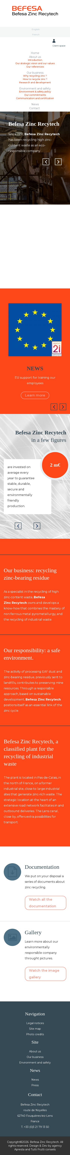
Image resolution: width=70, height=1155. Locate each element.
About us (35, 56)
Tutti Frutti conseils (43, 1149)
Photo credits (35, 1034)
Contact (34, 108)
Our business (35, 72)
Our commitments (35, 95)
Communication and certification (35, 98)
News (35, 104)
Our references (35, 66)
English (36, 29)
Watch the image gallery (44, 973)
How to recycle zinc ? (35, 79)
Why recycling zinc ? (35, 75)
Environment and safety (35, 88)
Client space (58, 43)
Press (35, 1085)
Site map (35, 1028)
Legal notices (35, 1023)
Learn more (35, 395)
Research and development (35, 82)
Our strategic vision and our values (35, 63)
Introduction (35, 60)
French (36, 34)
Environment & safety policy (35, 91)
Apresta (19, 1149)
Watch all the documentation (42, 902)
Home (35, 52)
